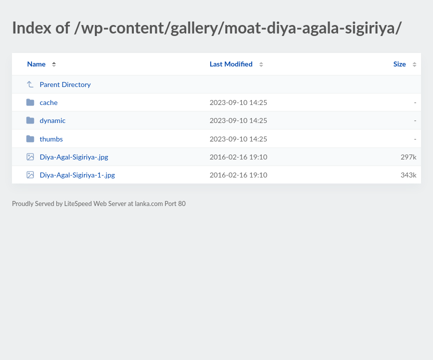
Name (36, 64)
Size (400, 64)
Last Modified (231, 64)
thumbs (44, 138)
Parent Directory (58, 84)
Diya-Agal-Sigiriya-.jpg (67, 156)
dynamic (45, 120)
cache (41, 102)
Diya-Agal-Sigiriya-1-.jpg (70, 174)
